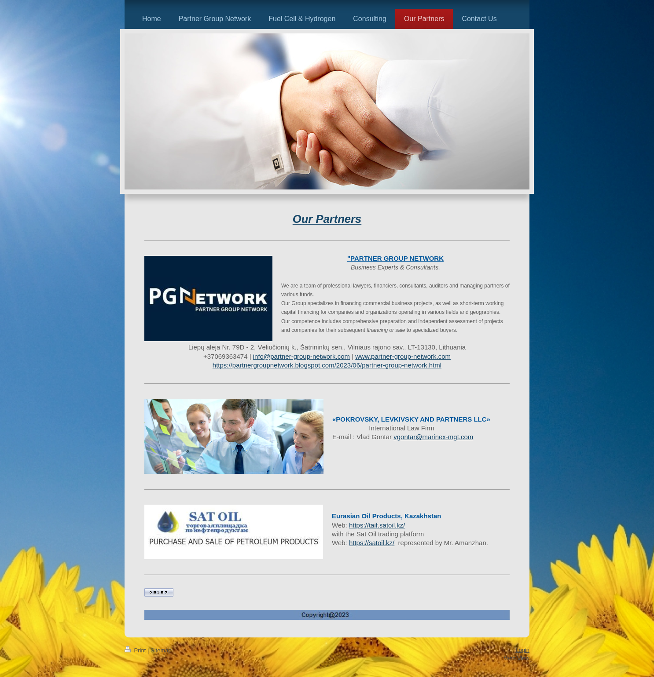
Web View (516, 658)
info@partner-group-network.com (301, 356)
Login (522, 650)
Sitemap (161, 650)
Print (136, 650)
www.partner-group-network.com (403, 356)
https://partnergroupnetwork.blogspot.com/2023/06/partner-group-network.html (327, 365)
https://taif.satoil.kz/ (377, 525)
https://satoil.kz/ (371, 542)
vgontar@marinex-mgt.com (433, 436)
